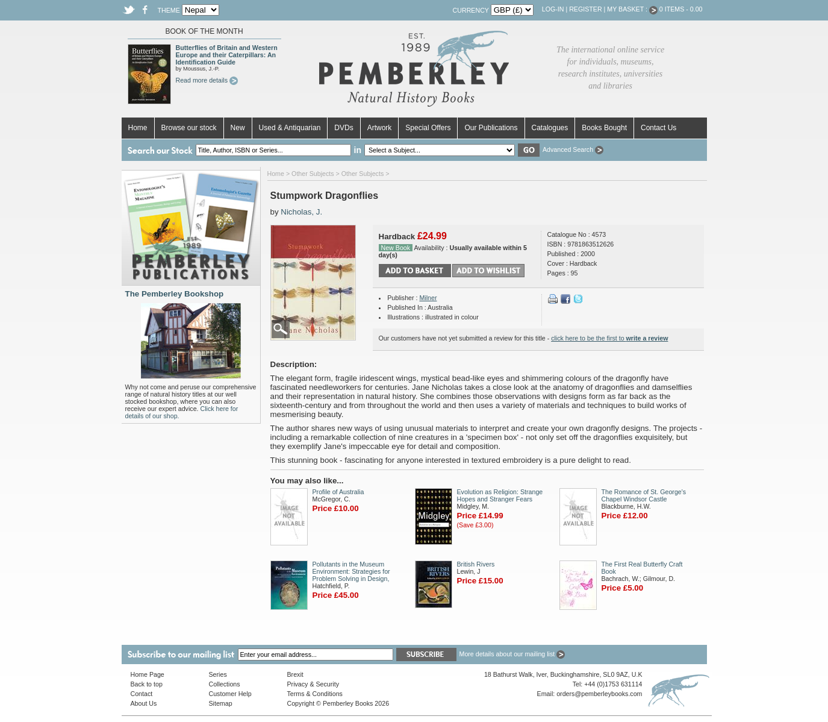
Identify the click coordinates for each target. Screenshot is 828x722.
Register (585, 9)
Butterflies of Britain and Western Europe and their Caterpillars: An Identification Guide (227, 55)
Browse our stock (189, 128)
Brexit (295, 674)
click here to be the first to (609, 338)
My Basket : (632, 9)
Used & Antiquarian (290, 128)
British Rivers (476, 564)
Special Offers (427, 128)
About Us (144, 703)
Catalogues (550, 128)
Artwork (379, 128)
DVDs (343, 128)
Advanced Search (573, 149)
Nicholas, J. (301, 211)
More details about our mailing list (512, 654)
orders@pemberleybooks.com (599, 693)
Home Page (147, 674)
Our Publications (490, 128)
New (238, 128)
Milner (428, 297)
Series (218, 674)
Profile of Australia (338, 491)
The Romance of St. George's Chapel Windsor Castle (644, 495)
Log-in (553, 9)
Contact (142, 693)
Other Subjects (312, 173)
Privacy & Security (313, 684)
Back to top (147, 684)
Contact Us (658, 128)
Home (138, 128)
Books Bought (604, 128)
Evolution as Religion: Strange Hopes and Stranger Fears (500, 495)
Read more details (207, 80)
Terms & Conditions (315, 693)
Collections (224, 684)
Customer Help (230, 693)
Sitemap (220, 703)
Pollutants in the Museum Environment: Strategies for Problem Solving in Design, (351, 571)
